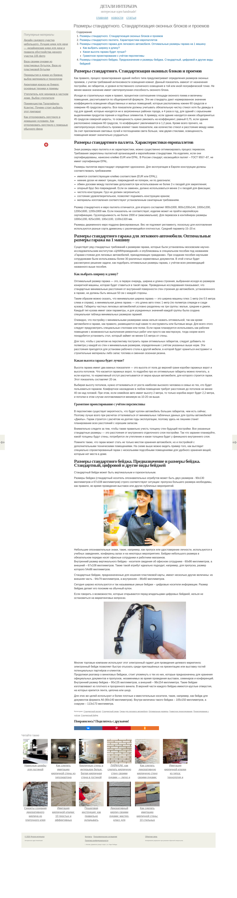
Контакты (88, 837)
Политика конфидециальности (96, 840)
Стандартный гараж (110, 711)
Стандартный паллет (92, 711)
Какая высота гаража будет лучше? (104, 51)
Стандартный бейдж (89, 715)
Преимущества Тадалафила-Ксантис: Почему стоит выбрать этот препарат (43, 107)
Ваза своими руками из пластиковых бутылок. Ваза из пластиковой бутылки (42, 65)
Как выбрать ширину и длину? (101, 47)
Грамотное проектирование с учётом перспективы (113, 55)
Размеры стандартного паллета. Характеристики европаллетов (118, 40)
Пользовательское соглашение (105, 837)
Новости (117, 17)
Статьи (131, 17)
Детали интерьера (118, 6)
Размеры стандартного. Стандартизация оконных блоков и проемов (121, 36)
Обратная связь (151, 837)
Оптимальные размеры (158, 711)
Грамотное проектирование (180, 711)
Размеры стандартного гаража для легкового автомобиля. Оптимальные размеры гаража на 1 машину (143, 44)
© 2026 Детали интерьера (34, 837)
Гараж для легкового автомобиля (134, 711)
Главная (102, 17)
